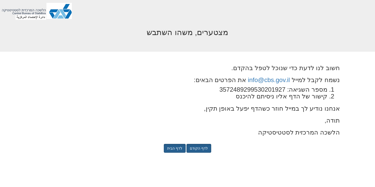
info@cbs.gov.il (269, 79)
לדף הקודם (199, 148)
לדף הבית (174, 148)
